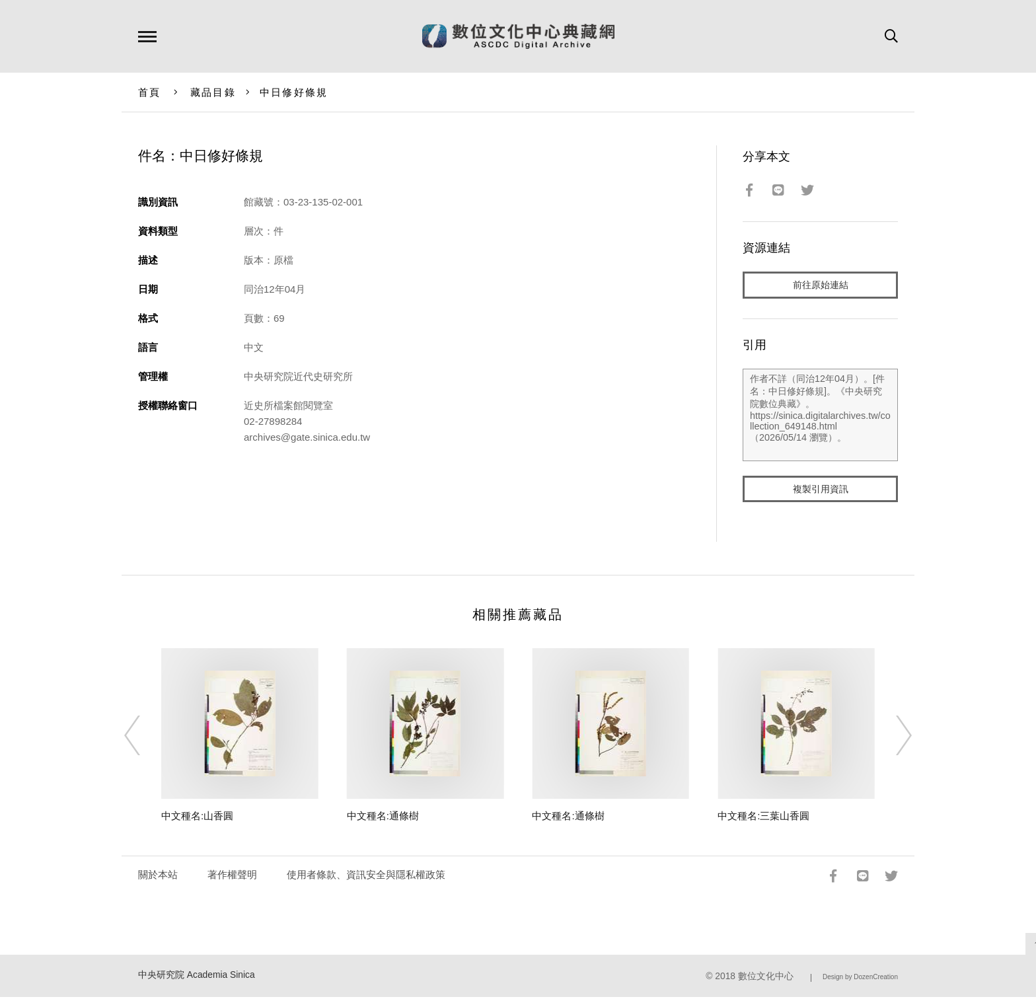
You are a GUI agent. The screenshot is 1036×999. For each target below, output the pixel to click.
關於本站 (158, 876)
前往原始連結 (820, 285)
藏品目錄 (213, 92)
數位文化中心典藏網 (518, 36)
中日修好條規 (294, 92)
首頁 (149, 92)
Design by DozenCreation (860, 978)
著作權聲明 (232, 876)
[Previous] (144, 737)
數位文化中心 (766, 978)
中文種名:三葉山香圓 (763, 817)
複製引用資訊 (820, 490)
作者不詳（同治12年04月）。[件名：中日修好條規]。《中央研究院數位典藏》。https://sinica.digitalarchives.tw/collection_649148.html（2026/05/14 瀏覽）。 (820, 415)
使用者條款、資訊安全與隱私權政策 (366, 876)
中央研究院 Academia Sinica (196, 977)
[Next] (892, 737)
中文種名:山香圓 (197, 817)
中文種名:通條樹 (383, 817)
